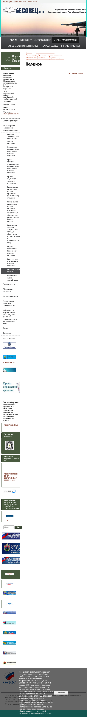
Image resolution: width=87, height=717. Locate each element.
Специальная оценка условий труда (12, 278)
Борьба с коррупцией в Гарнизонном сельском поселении (12, 250)
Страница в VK (9, 362)
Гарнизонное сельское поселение (35, 40)
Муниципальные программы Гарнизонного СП (9, 303)
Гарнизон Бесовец (50, 46)
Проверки (52, 57)
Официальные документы (8, 290)
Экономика (7, 333)
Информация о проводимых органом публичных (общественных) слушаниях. (13, 192)
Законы (5, 328)
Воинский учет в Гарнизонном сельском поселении (12, 262)
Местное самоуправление (65, 40)
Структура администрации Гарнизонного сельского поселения (13, 138)
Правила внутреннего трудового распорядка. (11, 180)
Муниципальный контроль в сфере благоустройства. (45, 59)
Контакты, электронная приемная (22, 46)
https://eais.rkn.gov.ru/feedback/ (17, 425)
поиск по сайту (20, 2)
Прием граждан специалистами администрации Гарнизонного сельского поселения (13, 166)
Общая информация (10, 121)
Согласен (61, 693)
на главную (7, 2)
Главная (13, 40)
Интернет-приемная (10, 296)
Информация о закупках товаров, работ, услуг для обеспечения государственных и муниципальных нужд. (13, 234)
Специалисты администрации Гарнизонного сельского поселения (13, 151)
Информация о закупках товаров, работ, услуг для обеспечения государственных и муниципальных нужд (10, 317)
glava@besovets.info (11, 114)
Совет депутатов (9, 284)
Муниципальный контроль (13, 271)
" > (9, 515)
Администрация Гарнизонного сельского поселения (10, 128)
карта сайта (32, 2)
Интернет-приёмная (70, 46)
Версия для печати (75, 73)
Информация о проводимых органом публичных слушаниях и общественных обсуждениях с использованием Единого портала (13, 212)
